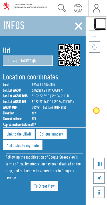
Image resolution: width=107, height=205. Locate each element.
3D (99, 164)
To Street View (44, 185)
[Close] (78, 26)
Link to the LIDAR (19, 133)
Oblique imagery (51, 133)
